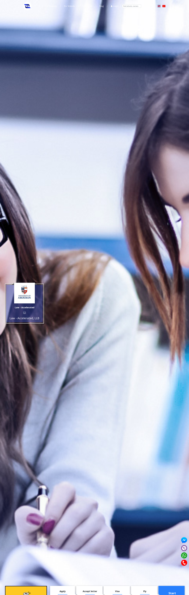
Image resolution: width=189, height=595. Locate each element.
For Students (51, 6)
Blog (101, 6)
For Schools (69, 6)
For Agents (87, 6)
